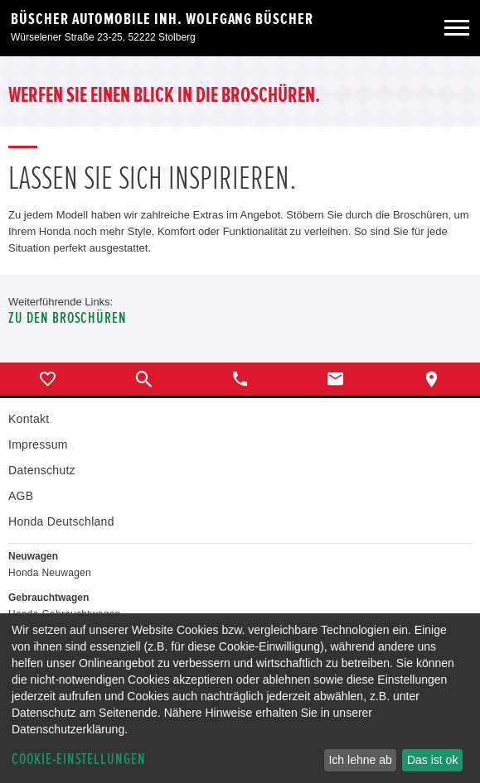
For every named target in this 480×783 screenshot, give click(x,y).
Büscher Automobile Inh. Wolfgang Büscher (162, 19)
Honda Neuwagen (49, 573)
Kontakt (28, 418)
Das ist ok (432, 759)
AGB (20, 495)
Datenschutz (41, 470)
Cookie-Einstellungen (79, 759)
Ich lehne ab (359, 759)
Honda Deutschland (61, 521)
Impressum (38, 444)
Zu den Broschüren (67, 318)
